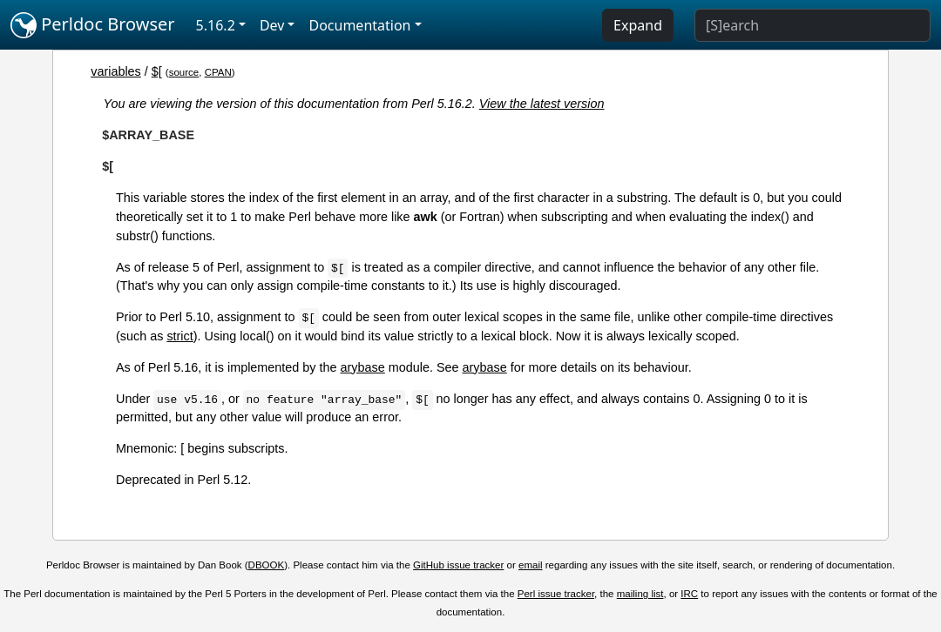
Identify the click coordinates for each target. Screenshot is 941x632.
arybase (363, 367)
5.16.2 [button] (215, 25)
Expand (637, 25)
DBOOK (266, 565)
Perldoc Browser (92, 25)
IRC (689, 593)
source (184, 72)
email (530, 565)
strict (179, 336)
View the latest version (542, 104)
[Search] (812, 25)
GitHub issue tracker (458, 565)
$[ (157, 71)
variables (116, 71)
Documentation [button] (359, 25)
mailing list (640, 593)
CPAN (218, 72)
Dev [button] (272, 25)
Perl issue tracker (556, 593)
